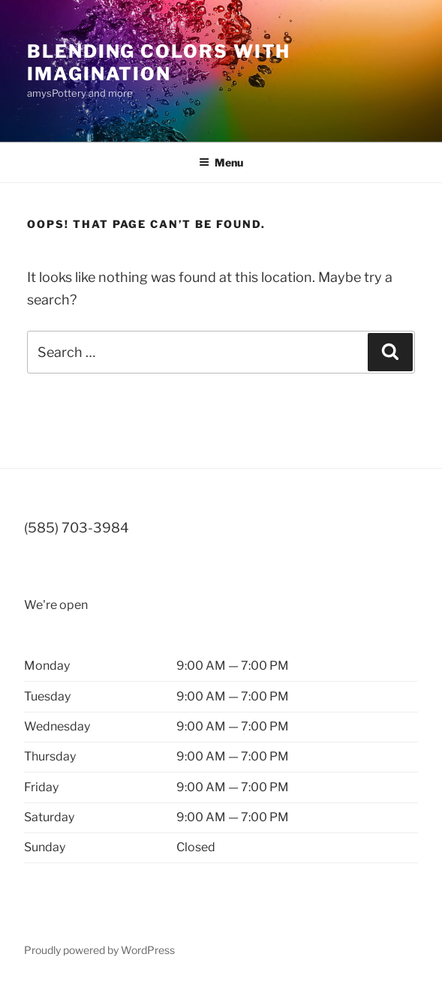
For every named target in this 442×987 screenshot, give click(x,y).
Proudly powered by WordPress (99, 950)
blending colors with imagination (158, 62)
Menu (221, 162)
